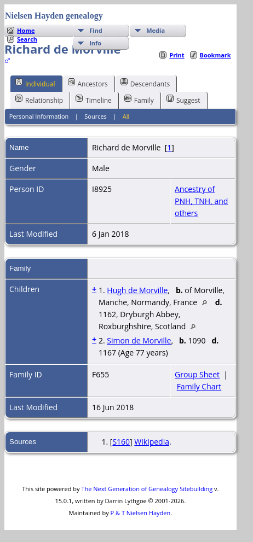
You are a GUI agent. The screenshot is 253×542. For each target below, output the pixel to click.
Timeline (94, 99)
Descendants (145, 83)
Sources (95, 116)
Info (95, 43)
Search (27, 39)
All (126, 116)
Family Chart (199, 386)
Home (26, 30)
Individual (35, 83)
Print (176, 55)
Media (155, 30)
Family (139, 99)
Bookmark (215, 55)
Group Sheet (197, 374)
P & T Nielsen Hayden (141, 513)
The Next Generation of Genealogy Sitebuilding (146, 489)
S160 (121, 441)
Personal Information (39, 116)
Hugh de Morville (137, 290)
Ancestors (88, 83)
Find (95, 30)
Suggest (183, 99)
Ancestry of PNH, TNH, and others (201, 201)
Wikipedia (151, 441)
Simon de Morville (139, 340)
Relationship (39, 99)
